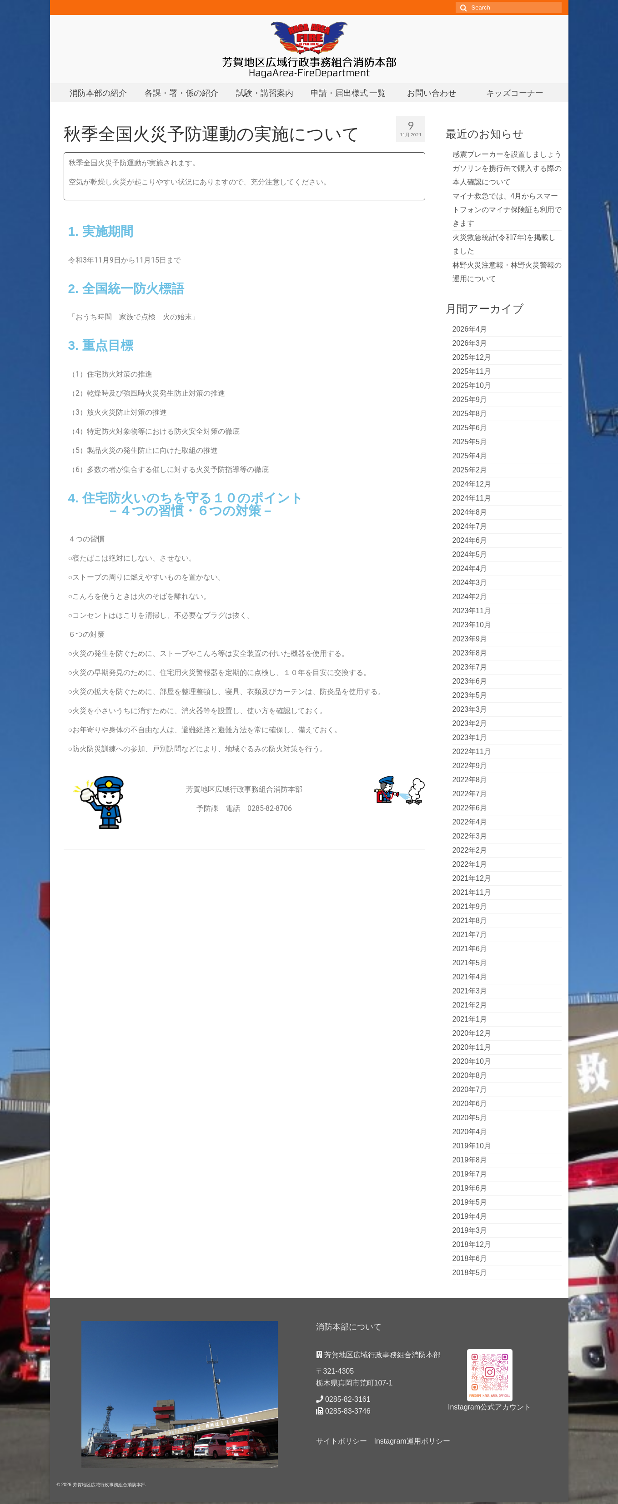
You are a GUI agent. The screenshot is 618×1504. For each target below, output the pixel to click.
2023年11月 (471, 611)
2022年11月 (471, 751)
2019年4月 (469, 1216)
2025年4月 (469, 456)
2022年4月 (469, 822)
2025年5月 (469, 442)
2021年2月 (469, 1005)
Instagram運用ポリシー (412, 1441)
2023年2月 (469, 723)
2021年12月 (471, 878)
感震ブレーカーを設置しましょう (507, 154)
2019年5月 (469, 1202)
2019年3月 (469, 1230)
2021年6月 (469, 949)
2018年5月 (469, 1272)
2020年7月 (469, 1089)
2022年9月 (469, 765)
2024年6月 (469, 540)
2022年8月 (469, 780)
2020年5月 (469, 1118)
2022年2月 (469, 850)
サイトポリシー (341, 1441)
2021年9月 (469, 906)
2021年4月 (469, 977)
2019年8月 (469, 1160)
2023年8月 (469, 653)
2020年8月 (469, 1075)
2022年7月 (469, 794)
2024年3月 (469, 582)
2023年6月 (469, 681)
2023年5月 (469, 695)
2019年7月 (469, 1174)
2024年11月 (471, 498)
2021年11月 (471, 892)
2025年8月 (469, 413)
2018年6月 (469, 1258)
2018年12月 (471, 1244)
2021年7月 (469, 934)
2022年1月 (469, 864)
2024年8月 (469, 512)
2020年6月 (469, 1103)
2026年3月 (469, 343)
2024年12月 (471, 484)
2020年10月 (471, 1061)
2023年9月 (469, 639)
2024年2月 (469, 597)
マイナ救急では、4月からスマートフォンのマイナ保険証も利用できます (507, 209)
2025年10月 (471, 385)
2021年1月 (469, 1019)
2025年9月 (469, 399)
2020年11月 (471, 1047)
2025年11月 (471, 371)
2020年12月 (471, 1033)
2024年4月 (469, 568)
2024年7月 (469, 526)
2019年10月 (471, 1146)
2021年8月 (469, 920)
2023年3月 (469, 709)
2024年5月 (469, 554)
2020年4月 (469, 1132)
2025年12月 (471, 357)
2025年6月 (469, 428)
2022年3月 (469, 836)
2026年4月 (469, 329)
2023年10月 (471, 625)
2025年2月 (469, 470)
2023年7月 (469, 667)
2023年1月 (469, 737)
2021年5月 (469, 963)
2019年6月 (469, 1188)
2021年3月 (469, 991)
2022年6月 (469, 808)
